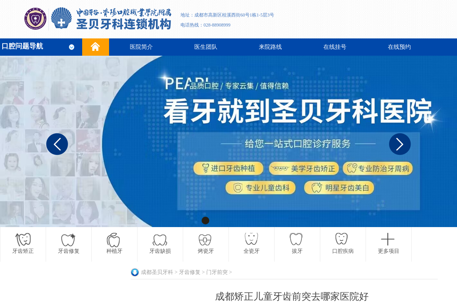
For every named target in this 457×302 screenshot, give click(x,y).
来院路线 (270, 47)
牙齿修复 (189, 272)
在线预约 (399, 47)
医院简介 (141, 47)
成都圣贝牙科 (157, 272)
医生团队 (205, 47)
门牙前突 (217, 272)
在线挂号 (334, 47)
